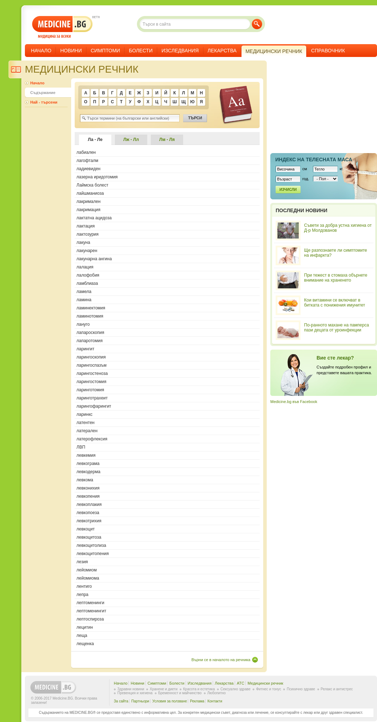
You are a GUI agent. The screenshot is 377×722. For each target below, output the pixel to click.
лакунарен (86, 250)
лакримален (88, 201)
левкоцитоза (88, 537)
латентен (85, 422)
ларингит (85, 348)
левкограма (88, 463)
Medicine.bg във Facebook (293, 401)
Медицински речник (265, 683)
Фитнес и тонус (268, 689)
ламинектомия (90, 307)
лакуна (83, 242)
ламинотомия (89, 316)
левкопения (88, 496)
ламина (83, 299)
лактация (85, 226)
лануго (83, 324)
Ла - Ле (95, 139)
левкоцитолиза (91, 545)
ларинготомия (90, 389)
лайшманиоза (90, 193)
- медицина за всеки (62, 27)
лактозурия (87, 234)
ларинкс (84, 414)
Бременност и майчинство (180, 693)
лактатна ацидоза (94, 217)
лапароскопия (90, 332)
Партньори (140, 701)
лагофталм (87, 160)
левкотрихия (88, 520)
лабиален (86, 152)
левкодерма (88, 471)
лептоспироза (90, 619)
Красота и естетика (199, 689)
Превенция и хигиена (135, 693)
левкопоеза (87, 512)
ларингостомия (91, 381)
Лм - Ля (167, 139)
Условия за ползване (169, 701)
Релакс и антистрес (337, 689)
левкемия (86, 455)
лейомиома (87, 578)
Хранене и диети (163, 689)
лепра (82, 594)
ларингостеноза (92, 373)
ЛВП (80, 447)
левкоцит (85, 529)
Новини (71, 50)
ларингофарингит (93, 406)
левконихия (88, 488)
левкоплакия (89, 504)
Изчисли (288, 190)
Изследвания (180, 50)
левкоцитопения (92, 553)
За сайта (121, 701)
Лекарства (222, 50)
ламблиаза (87, 283)
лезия (82, 561)
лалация (84, 267)
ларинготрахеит (92, 398)
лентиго (84, 586)
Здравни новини (130, 689)
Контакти (214, 701)
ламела (83, 291)
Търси (257, 24)
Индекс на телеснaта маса (313, 159)
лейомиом (86, 569)
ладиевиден (88, 168)
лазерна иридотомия (97, 176)
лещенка (85, 643)
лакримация (88, 209)
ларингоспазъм (91, 365)
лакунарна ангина (94, 258)
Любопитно (216, 693)
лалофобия (87, 275)
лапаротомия (89, 340)
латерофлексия (91, 438)
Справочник (328, 50)
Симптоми (105, 50)
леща (81, 635)
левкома (84, 479)
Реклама (197, 701)
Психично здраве (301, 689)
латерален (86, 430)
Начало (41, 50)
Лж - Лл (131, 139)
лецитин (84, 627)
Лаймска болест (92, 185)
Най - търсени (43, 102)
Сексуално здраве (236, 689)
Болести (141, 50)
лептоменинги (90, 602)
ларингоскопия (91, 357)
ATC (240, 683)
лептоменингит (91, 610)
